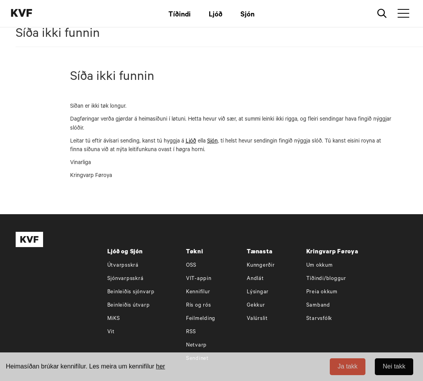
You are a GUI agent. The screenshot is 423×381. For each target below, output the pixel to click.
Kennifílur (198, 292)
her (160, 366)
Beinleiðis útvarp (128, 306)
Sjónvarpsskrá (125, 279)
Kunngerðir (261, 266)
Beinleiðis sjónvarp (131, 292)
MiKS (113, 319)
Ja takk (348, 366)
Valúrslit (257, 319)
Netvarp (196, 345)
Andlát (255, 279)
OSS (191, 266)
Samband (318, 306)
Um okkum (319, 266)
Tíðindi (179, 15)
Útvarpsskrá (123, 266)
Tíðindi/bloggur (326, 279)
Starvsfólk (319, 319)
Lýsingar (258, 292)
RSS (191, 332)
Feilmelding (200, 319)
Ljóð (215, 15)
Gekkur (256, 306)
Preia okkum (322, 292)
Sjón (247, 15)
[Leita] (382, 13)
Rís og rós (198, 306)
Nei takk (394, 366)
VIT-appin (199, 279)
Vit (111, 332)
